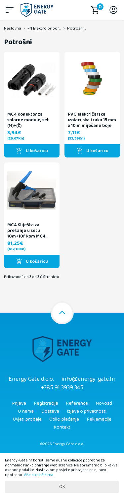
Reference (77, 403)
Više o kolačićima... (39, 475)
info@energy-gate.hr (89, 379)
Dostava (50, 411)
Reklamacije (99, 419)
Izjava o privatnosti (86, 411)
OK (62, 486)
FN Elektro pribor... (44, 28)
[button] (11, 10)
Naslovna (12, 28)
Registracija (46, 403)
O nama (26, 411)
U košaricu (32, 150)
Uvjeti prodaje (27, 419)
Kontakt (62, 427)
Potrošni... (76, 28)
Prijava (19, 403)
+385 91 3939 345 (62, 387)
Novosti (104, 403)
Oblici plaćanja (64, 419)
